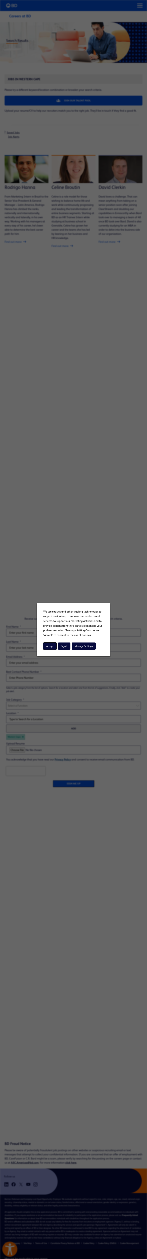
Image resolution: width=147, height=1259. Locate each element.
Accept (49, 646)
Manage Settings (84, 646)
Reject (64, 646)
